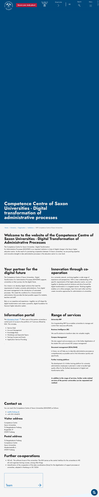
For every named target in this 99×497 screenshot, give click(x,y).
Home (6, 228)
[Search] (79, 4)
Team (9, 485)
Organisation (22, 228)
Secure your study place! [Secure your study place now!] (26, 5)
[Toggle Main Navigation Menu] (90, 6)
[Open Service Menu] (94, 492)
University (13, 228)
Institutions (31, 228)
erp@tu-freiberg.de (13, 412)
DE (70, 4)
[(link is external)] (14, 319)
